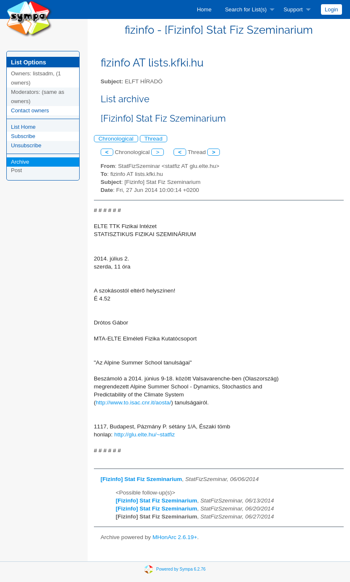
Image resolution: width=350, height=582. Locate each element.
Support (293, 9)
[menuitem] (204, 9)
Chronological (116, 139)
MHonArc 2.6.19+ (174, 537)
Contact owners (30, 110)
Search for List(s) (246, 9)
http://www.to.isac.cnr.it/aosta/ (133, 402)
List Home (23, 127)
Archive (20, 162)
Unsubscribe (26, 145)
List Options (28, 62)
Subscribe (23, 136)
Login (331, 9)
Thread (153, 139)
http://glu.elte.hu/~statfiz (144, 434)
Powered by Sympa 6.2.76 (181, 568)
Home (204, 9)
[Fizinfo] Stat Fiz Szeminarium (141, 479)
